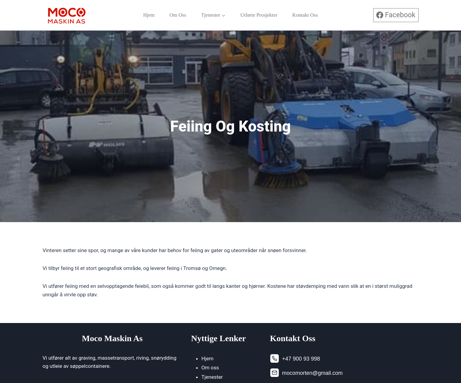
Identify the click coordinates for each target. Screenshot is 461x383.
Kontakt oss (305, 15)
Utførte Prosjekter (258, 15)
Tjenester (212, 377)
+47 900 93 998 (301, 359)
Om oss (178, 15)
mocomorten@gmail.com (312, 373)
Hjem (149, 15)
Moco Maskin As (112, 338)
